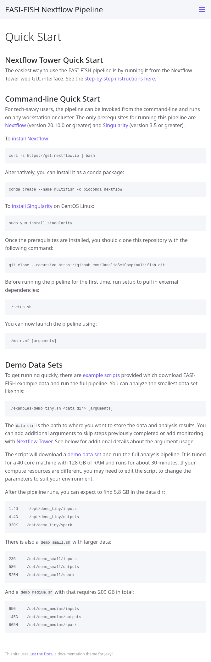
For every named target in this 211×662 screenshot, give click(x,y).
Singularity (115, 125)
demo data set (85, 454)
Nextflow (15, 125)
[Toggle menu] (202, 9)
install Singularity (32, 206)
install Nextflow (30, 138)
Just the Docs (41, 654)
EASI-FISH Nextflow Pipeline (54, 9)
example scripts (101, 375)
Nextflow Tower (35, 441)
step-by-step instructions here (120, 78)
